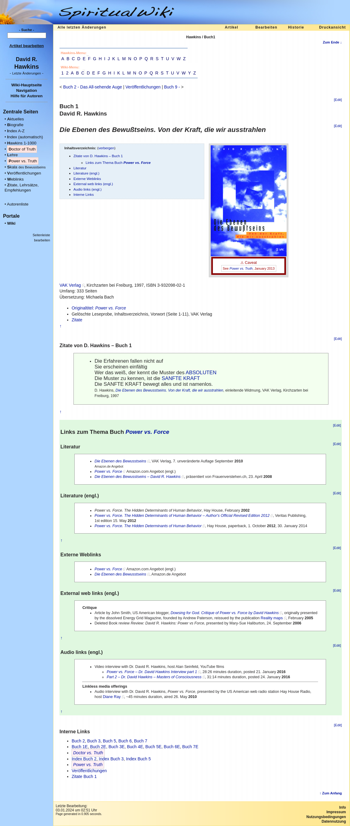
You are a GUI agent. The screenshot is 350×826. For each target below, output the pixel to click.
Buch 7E (190, 746)
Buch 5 (109, 740)
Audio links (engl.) (87, 189)
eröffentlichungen (24, 173)
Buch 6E (172, 746)
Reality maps (272, 618)
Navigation (26, 90)
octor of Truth (22, 149)
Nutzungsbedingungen (326, 817)
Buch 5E (153, 746)
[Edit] (338, 100)
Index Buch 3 (111, 758)
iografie (15, 125)
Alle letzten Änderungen (81, 27)
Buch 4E (135, 746)
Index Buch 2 (84, 758)
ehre (12, 155)
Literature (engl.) (86, 173)
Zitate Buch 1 (84, 776)
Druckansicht (332, 27)
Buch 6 (125, 740)
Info (342, 807)
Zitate (77, 319)
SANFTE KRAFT (181, 378)
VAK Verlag (70, 285)
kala (26, 167)
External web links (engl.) (93, 184)
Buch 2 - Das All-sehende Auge (92, 87)
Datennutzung (333, 821)
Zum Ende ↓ (332, 42)
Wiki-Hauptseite (26, 85)
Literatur (80, 168)
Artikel (231, 27)
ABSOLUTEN (201, 372)
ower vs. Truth (22, 161)
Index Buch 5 (138, 758)
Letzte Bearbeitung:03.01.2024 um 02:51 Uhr (76, 808)
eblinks (15, 179)
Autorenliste (18, 204)
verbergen (106, 148)
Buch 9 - (172, 87)
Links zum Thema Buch (118, 162)
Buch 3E (116, 746)
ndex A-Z (16, 131)
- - (26, 73)
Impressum (336, 812)
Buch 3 (93, 740)
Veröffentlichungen (143, 87)
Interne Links (83, 194)
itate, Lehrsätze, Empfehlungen (22, 187)
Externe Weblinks (87, 179)
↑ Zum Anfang (331, 793)
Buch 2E (98, 746)
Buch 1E (80, 746)
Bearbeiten (266, 27)
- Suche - (26, 30)
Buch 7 (140, 740)
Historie (296, 27)
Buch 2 (78, 740)
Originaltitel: (99, 308)
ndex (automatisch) (25, 137)
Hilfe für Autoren (27, 96)
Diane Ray (112, 697)
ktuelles (15, 119)
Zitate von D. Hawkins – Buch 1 (98, 156)
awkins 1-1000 (21, 143)
